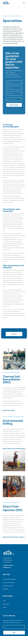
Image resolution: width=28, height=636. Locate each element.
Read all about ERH (8, 410)
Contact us (14, 334)
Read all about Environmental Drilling (14, 448)
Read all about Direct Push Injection (13, 537)
